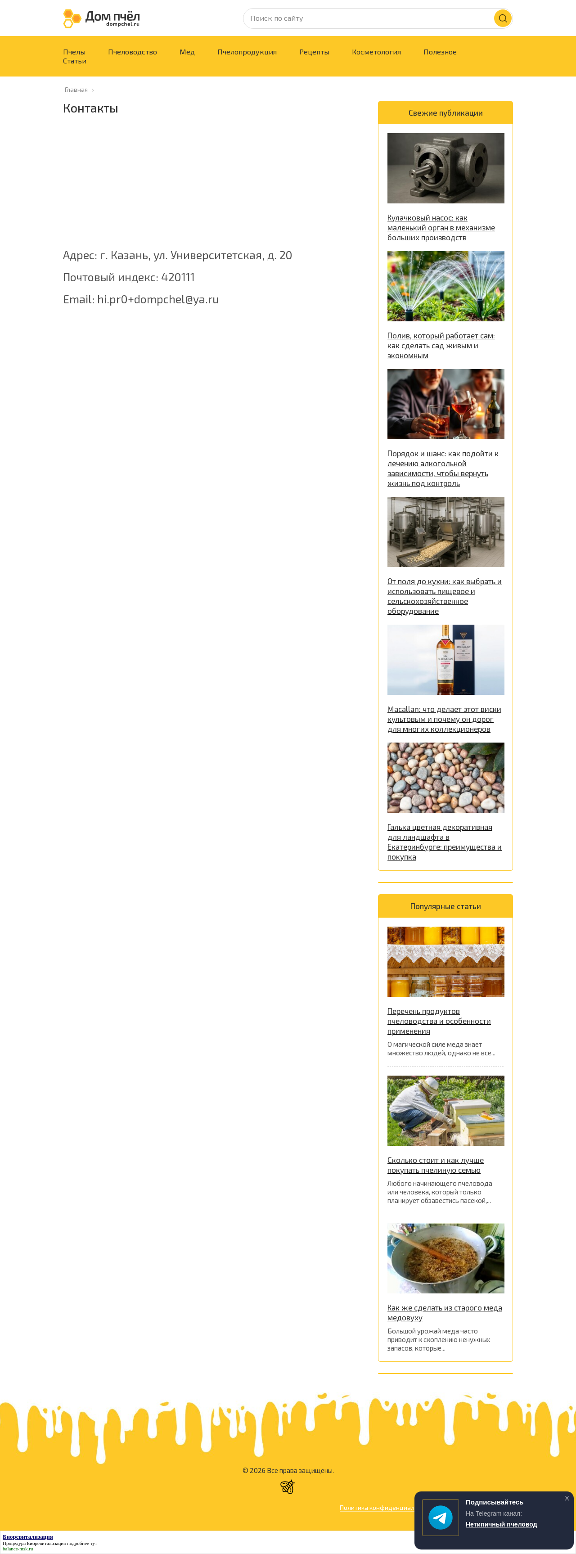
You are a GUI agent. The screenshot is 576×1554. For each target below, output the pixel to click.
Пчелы (74, 51)
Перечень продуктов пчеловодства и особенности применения (439, 1020)
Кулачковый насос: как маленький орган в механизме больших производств (441, 227)
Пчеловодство (132, 51)
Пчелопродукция (247, 51)
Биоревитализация (46, 1543)
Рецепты (314, 51)
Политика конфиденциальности (387, 1507)
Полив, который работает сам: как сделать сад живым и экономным (441, 345)
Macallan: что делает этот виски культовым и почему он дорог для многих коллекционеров (444, 718)
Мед (187, 51)
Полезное (440, 51)
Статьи (74, 60)
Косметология (376, 51)
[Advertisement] (211, 186)
